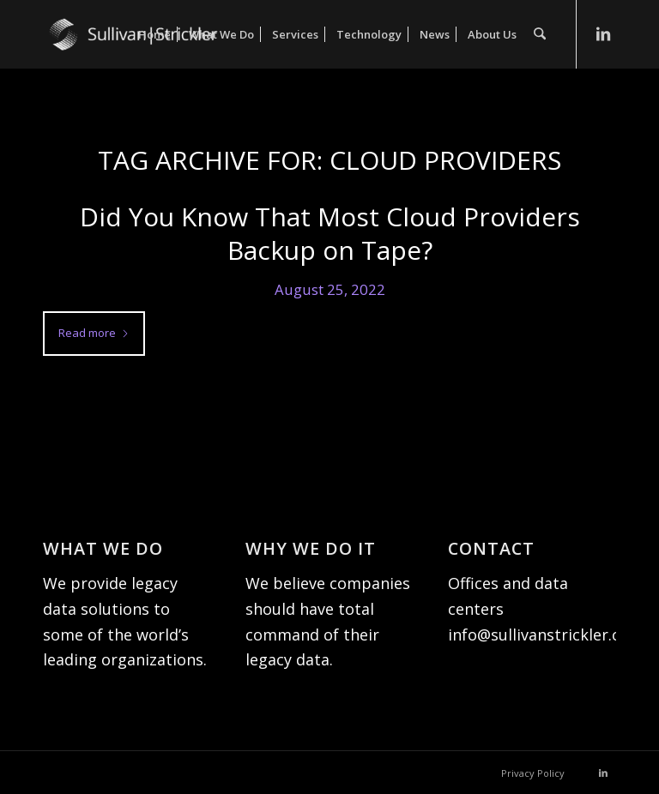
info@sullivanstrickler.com (546, 634)
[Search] (540, 34)
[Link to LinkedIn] (603, 33)
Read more (94, 332)
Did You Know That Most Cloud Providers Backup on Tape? (330, 233)
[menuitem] (155, 34)
